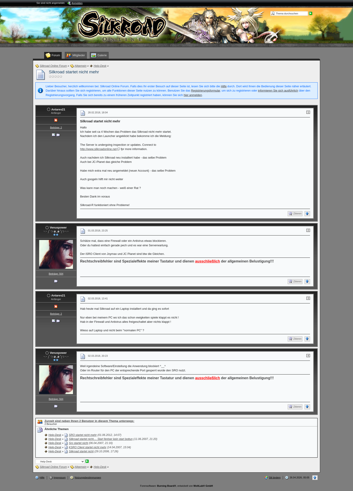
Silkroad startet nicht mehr (74, 72)
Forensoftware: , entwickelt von (176, 485)
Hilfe (224, 86)
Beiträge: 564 (56, 273)
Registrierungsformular (205, 90)
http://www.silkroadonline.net (98, 149)
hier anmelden (193, 95)
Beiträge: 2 (56, 127)
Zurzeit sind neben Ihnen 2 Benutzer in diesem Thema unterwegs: (89, 421)
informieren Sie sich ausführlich (278, 90)
